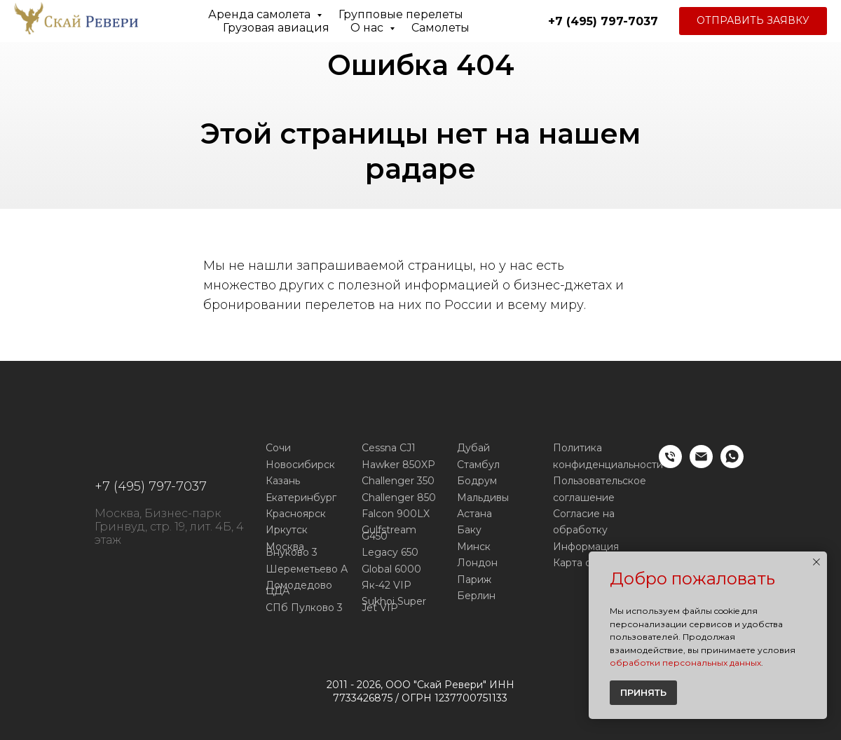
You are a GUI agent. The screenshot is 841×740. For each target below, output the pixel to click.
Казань (283, 481)
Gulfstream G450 (389, 533)
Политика (577, 448)
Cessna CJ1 (389, 448)
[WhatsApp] (732, 464)
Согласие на (584, 513)
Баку (469, 530)
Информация (586, 546)
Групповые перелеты (401, 14)
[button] (753, 21)
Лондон (477, 563)
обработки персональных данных (685, 662)
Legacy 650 (390, 552)
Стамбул (478, 464)
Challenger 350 (398, 481)
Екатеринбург (301, 497)
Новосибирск (300, 464)
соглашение (584, 497)
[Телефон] (670, 464)
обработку (580, 530)
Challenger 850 (399, 497)
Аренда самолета (260, 14)
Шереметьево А (307, 569)
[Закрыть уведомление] (816, 562)
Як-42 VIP (386, 585)
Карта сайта (583, 563)
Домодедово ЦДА (299, 588)
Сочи (278, 448)
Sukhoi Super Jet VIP (394, 604)
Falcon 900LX (396, 513)
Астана (474, 513)
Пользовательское (599, 481)
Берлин (476, 595)
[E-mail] (701, 464)
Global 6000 (391, 569)
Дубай (473, 448)
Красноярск (296, 513)
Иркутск (287, 530)
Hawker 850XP (398, 464)
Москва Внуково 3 (291, 550)
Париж (474, 579)
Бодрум (477, 481)
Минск (474, 546)
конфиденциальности (608, 464)
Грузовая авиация (276, 27)
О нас (368, 27)
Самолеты (440, 27)
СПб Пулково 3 (304, 607)
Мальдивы (483, 497)
